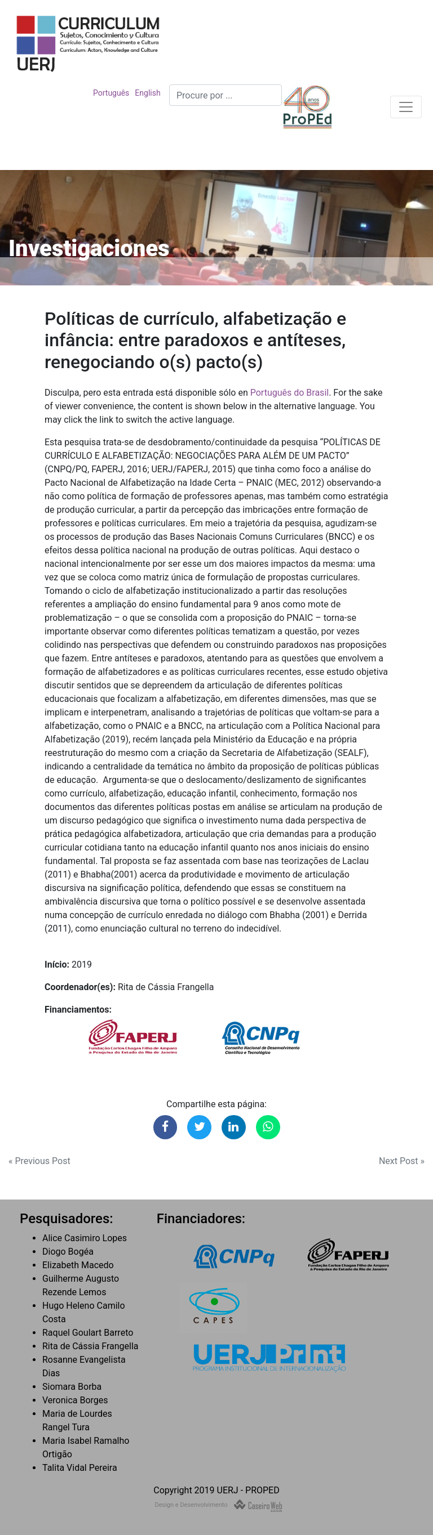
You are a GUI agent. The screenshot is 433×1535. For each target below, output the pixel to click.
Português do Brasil (289, 392)
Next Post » (402, 1161)
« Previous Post (39, 1161)
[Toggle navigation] (406, 107)
